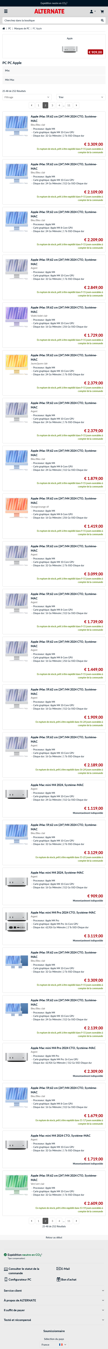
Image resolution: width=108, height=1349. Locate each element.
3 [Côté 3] (52, 105)
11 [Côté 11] (68, 105)
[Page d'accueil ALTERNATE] (49, 11)
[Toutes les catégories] (5, 11)
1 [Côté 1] (38, 105)
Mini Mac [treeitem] (9, 79)
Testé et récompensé (54, 1320)
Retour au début (54, 1237)
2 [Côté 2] (45, 105)
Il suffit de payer (54, 1310)
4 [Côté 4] (59, 105)
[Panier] (102, 11)
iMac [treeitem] (7, 70)
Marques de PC (21, 28)
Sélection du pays (54, 1338)
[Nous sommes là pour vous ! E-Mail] (80, 1269)
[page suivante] (76, 105)
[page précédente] (31, 105)
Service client (54, 1290)
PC (9, 28)
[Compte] (92, 11)
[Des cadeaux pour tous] (80, 1279)
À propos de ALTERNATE (54, 1300)
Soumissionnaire (54, 1331)
